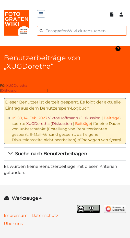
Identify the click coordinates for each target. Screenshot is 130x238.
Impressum (16, 215)
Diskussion (10, 90)
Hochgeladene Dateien (68, 90)
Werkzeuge (25, 198)
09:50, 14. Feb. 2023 (29, 118)
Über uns (13, 223)
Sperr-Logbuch (33, 90)
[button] (65, 153)
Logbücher (99, 90)
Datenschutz (45, 215)
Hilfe (126, 48)
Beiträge (112, 118)
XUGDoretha (16, 85)
